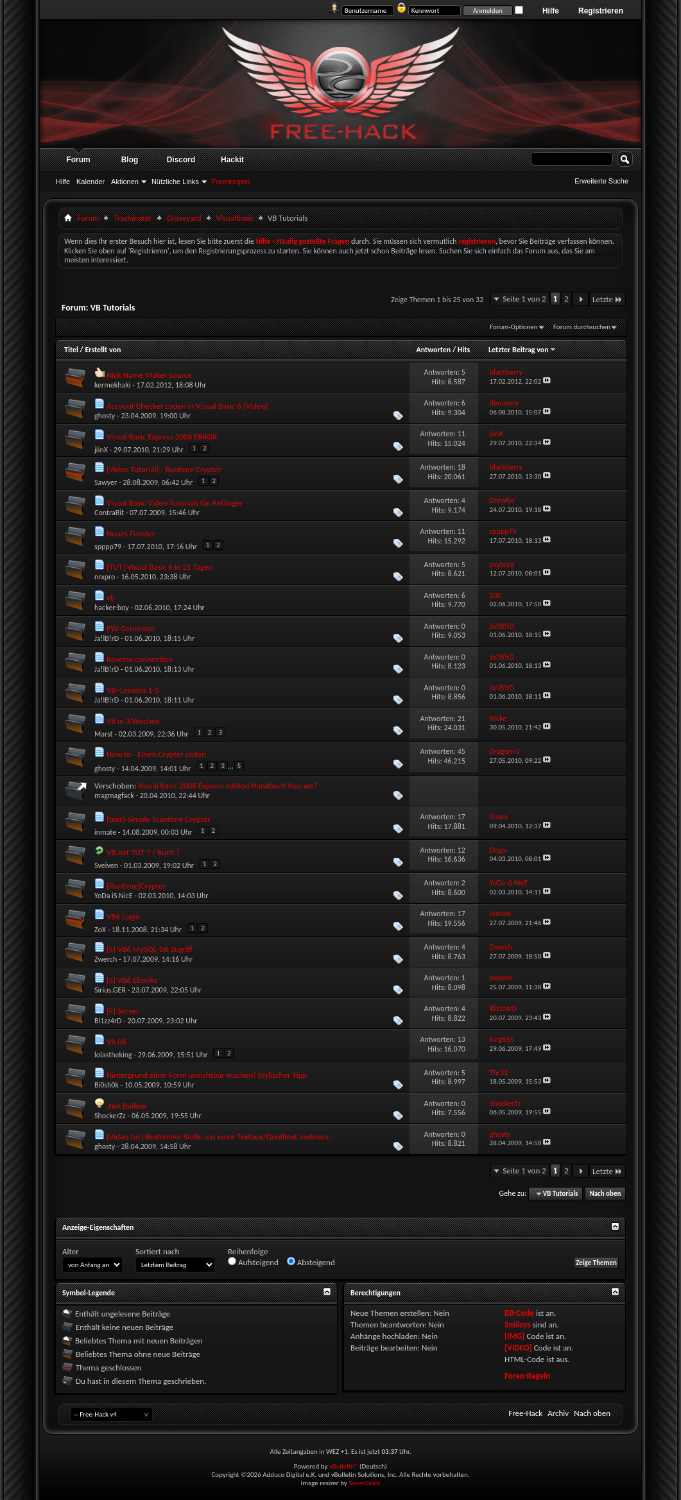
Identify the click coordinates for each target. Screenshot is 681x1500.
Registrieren (600, 10)
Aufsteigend (253, 1262)
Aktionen (125, 181)
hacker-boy (111, 607)
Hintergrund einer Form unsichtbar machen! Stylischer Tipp (207, 1075)
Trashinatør (133, 218)
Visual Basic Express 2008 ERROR (162, 436)
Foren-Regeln (527, 1376)
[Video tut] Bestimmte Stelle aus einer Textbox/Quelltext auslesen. (219, 1136)
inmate (105, 832)
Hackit (232, 159)
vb (111, 597)
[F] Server (123, 1011)
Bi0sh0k (106, 1084)
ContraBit (109, 512)
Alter (70, 1251)
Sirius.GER (110, 989)
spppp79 (107, 546)
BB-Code (519, 1313)
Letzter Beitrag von (522, 349)
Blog (130, 159)
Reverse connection (140, 659)
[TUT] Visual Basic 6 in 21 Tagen (159, 567)
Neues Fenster (131, 533)
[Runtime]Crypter (136, 886)
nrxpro (104, 576)
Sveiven (106, 865)
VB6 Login (123, 916)
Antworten (433, 349)
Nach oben (605, 1193)
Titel (71, 349)
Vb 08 (116, 1041)
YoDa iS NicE (113, 895)
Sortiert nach (157, 1251)
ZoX (100, 929)
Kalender (90, 181)
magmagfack (114, 795)
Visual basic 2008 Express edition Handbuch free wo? (227, 785)
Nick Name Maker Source (149, 375)
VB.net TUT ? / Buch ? (143, 852)
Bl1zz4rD (108, 1020)
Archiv (558, 1413)
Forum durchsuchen (581, 327)
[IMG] (514, 1336)
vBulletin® (343, 1466)
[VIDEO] (518, 1347)
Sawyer (105, 482)
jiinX (101, 449)
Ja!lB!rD (106, 638)
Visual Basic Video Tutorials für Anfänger (175, 502)
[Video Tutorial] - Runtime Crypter (164, 469)
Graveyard (184, 218)
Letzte (607, 299)
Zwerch (105, 959)
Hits (464, 349)
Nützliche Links (175, 181)
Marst (103, 733)
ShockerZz (110, 1115)
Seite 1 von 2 (524, 298)
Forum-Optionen (513, 327)
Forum (78, 159)
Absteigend (311, 1262)
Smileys (517, 1324)
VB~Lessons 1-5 (133, 690)
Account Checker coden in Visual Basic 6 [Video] (187, 406)
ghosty (104, 415)
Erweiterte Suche (601, 181)
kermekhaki (112, 384)
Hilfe (550, 10)
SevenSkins (364, 1483)
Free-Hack (525, 1413)
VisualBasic (235, 218)
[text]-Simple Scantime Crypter (159, 819)
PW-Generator (131, 628)
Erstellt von (103, 349)
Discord (181, 159)
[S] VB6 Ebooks (132, 980)
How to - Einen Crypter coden (156, 754)
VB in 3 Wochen (133, 721)
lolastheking (113, 1054)
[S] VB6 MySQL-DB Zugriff (150, 949)
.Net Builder (127, 1106)
